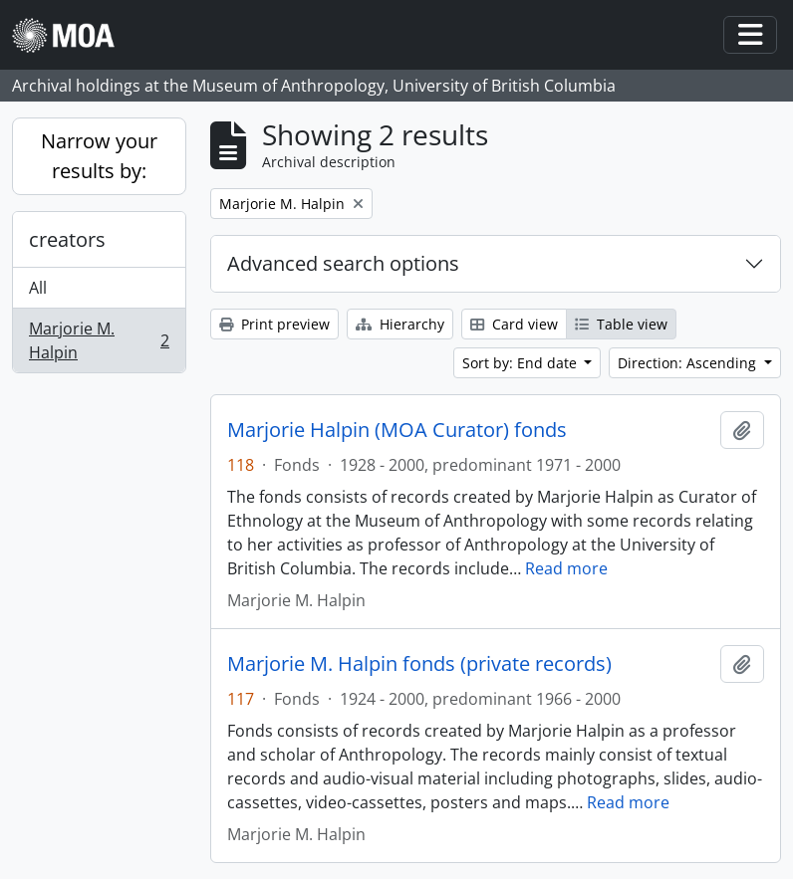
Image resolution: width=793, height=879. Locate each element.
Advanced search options (343, 263)
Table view (621, 324)
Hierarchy (400, 324)
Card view (514, 324)
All (38, 288)
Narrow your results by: (99, 155)
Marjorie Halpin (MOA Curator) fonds (397, 430)
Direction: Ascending (689, 362)
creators (67, 239)
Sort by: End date (521, 362)
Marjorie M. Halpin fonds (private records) (419, 664)
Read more (566, 568)
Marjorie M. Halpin (98, 340)
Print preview (274, 324)
